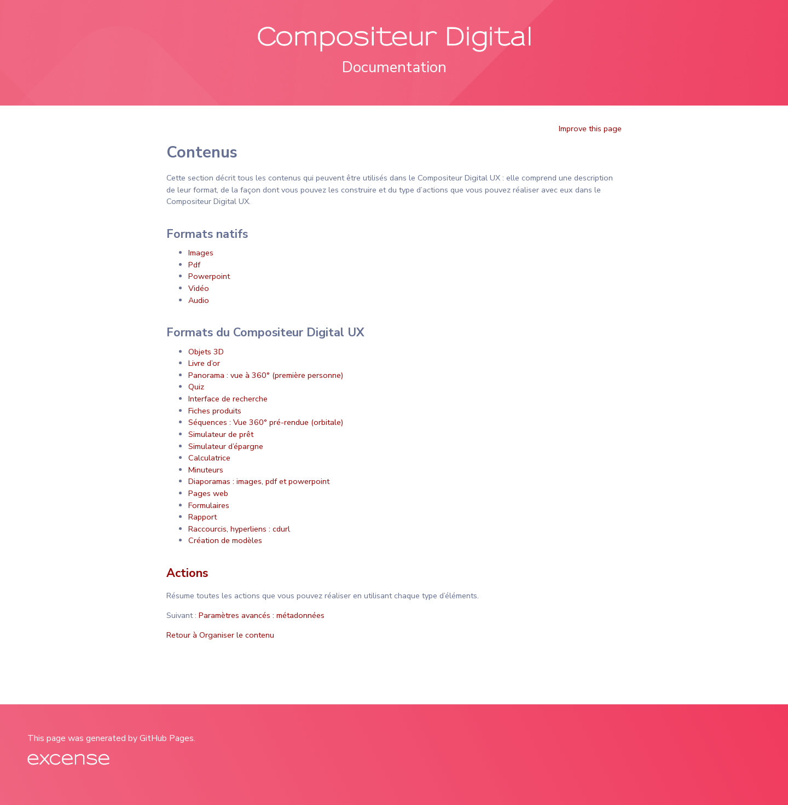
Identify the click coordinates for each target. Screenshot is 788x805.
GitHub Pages (167, 738)
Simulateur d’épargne (225, 446)
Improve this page (590, 128)
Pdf (194, 264)
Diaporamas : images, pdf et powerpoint (258, 481)
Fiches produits (214, 410)
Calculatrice (209, 457)
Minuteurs (205, 469)
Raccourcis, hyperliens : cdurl (239, 528)
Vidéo (198, 288)
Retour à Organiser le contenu (220, 634)
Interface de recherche (228, 398)
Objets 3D (206, 351)
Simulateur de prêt (220, 434)
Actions (187, 573)
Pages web (208, 493)
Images (200, 252)
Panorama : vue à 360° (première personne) (265, 375)
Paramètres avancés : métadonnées (262, 615)
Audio (198, 300)
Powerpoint (209, 276)
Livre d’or (204, 363)
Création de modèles (225, 540)
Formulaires (208, 505)
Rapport (202, 516)
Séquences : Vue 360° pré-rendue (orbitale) (265, 422)
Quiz (196, 386)
